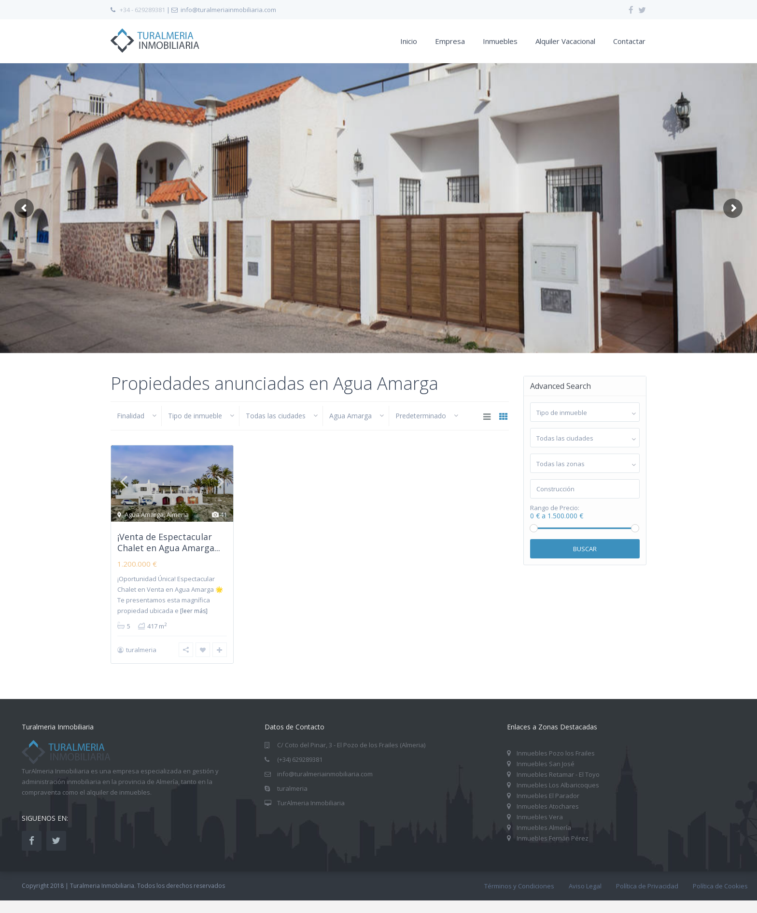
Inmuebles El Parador (548, 795)
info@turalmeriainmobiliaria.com (325, 774)
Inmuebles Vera (540, 817)
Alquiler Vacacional (565, 41)
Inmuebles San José (546, 763)
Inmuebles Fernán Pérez (553, 838)
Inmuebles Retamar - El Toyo (558, 774)
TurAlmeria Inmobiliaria (311, 803)
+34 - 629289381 (142, 9)
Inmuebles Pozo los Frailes (556, 753)
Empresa (450, 41)
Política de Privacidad (647, 886)
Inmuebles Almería (544, 827)
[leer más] (194, 611)
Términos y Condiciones (519, 886)
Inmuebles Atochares (548, 806)
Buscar (585, 548)
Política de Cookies (720, 886)
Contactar (629, 41)
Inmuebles (500, 41)
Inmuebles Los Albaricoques (558, 785)
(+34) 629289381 (299, 759)
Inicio (408, 41)
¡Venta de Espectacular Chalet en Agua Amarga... (168, 542)
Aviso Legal (585, 886)
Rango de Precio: (554, 508)
